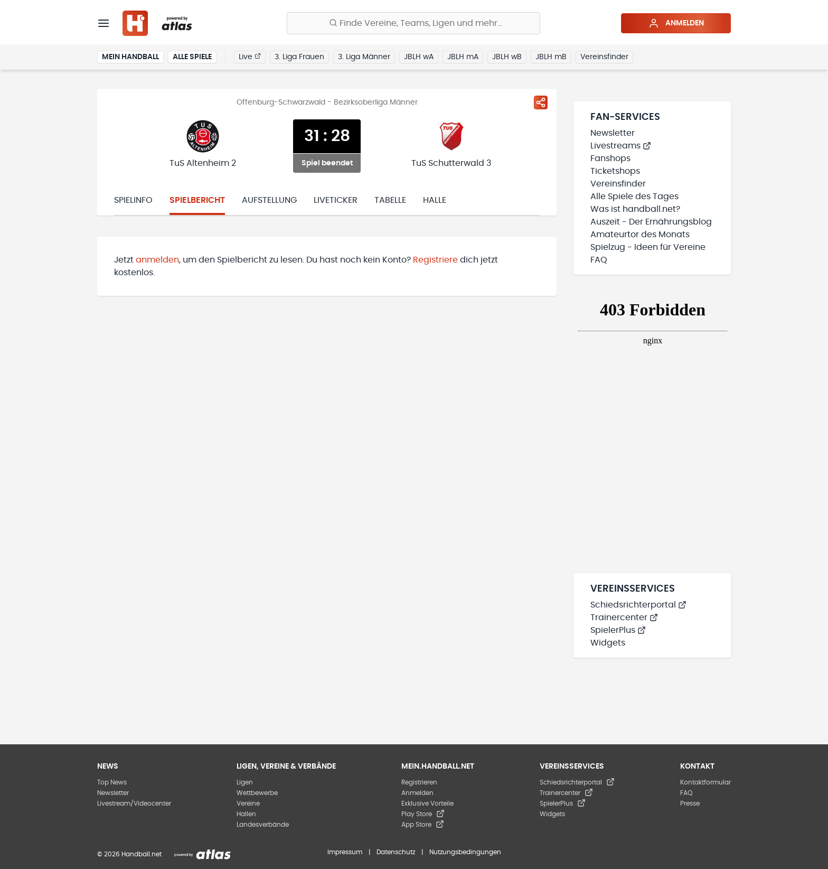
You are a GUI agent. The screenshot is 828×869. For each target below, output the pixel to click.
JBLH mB (551, 57)
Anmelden (676, 23)
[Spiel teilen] (541, 102)
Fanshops (610, 158)
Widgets (607, 643)
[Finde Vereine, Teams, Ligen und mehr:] (413, 23)
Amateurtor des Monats (640, 234)
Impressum (344, 852)
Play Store (423, 814)
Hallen (246, 814)
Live (250, 56)
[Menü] (103, 23)
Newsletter (612, 133)
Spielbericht (197, 200)
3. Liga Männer (364, 57)
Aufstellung (269, 200)
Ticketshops (615, 171)
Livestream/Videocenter (134, 803)
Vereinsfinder (604, 57)
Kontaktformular (705, 782)
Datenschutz (396, 852)
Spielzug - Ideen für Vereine (647, 247)
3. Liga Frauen (299, 57)
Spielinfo (133, 200)
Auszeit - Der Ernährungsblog (651, 222)
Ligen (245, 782)
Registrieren (419, 782)
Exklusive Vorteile (427, 803)
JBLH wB (507, 57)
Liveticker (335, 200)
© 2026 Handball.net (129, 854)
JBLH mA (462, 57)
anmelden (157, 260)
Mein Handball (130, 57)
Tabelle (390, 200)
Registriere (435, 260)
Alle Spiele (192, 57)
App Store (422, 824)
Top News (112, 782)
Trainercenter (624, 617)
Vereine (248, 803)
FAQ (598, 260)
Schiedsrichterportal (638, 605)
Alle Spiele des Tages (634, 196)
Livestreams (620, 145)
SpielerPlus (618, 630)
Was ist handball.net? (635, 209)
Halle (434, 200)
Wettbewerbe (257, 793)
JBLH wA (419, 57)
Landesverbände (263, 824)
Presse (690, 803)
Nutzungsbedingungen (465, 852)
